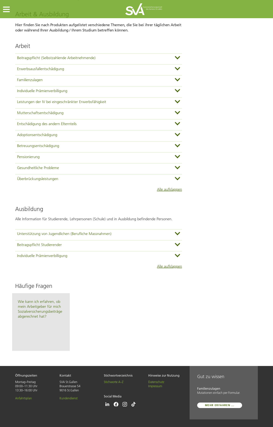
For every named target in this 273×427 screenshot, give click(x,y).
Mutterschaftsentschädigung (40, 112)
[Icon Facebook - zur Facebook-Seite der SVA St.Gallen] (116, 404)
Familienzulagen (30, 80)
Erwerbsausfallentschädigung (40, 69)
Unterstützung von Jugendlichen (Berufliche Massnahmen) (64, 233)
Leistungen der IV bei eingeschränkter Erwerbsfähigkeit (61, 102)
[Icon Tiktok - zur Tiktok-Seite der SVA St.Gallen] (133, 404)
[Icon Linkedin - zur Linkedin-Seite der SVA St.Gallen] (107, 404)
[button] (6, 9)
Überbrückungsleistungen (37, 178)
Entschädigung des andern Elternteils (47, 123)
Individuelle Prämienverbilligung (42, 91)
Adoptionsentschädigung (37, 134)
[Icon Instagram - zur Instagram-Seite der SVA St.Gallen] (124, 404)
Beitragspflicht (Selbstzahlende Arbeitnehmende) (56, 58)
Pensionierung (28, 156)
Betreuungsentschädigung (38, 145)
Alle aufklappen (169, 189)
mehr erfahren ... (219, 405)
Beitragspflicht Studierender (39, 244)
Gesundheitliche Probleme (38, 167)
